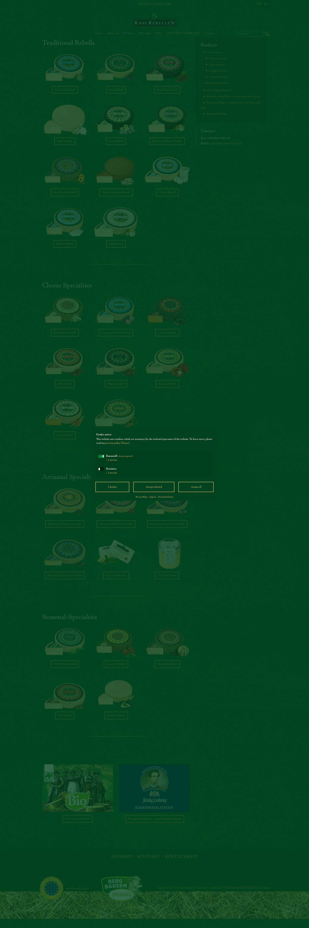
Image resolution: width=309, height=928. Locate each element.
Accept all (196, 487)
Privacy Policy (142, 497)
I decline (112, 487)
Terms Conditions (165, 497)
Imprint (153, 497)
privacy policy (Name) (117, 443)
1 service (111, 460)
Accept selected (154, 487)
